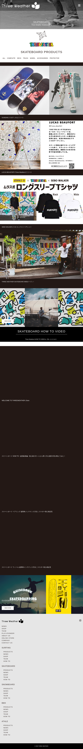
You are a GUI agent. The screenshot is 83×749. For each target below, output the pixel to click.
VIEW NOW (7, 321)
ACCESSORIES (42, 58)
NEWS (4, 626)
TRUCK (25, 58)
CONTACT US (7, 643)
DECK (19, 58)
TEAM (4, 631)
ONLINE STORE (8, 638)
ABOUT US (6, 636)
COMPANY (6, 640)
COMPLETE (11, 58)
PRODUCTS (8, 652)
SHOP (4, 628)
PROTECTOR (54, 58)
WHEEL (32, 58)
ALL (4, 58)
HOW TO (6, 661)
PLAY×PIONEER (8, 633)
